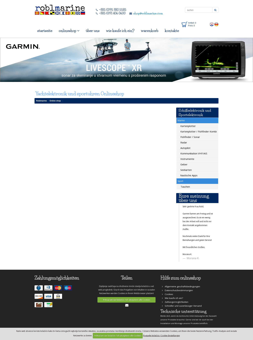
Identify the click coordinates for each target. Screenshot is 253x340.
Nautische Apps (188, 175)
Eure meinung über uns (194, 198)
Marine (181, 120)
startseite (44, 31)
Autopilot (185, 148)
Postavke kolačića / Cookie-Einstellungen (161, 335)
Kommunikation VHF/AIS (193, 153)
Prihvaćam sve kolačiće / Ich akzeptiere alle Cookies (126, 299)
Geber (183, 164)
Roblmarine (41, 101)
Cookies (167, 294)
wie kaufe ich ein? (120, 31)
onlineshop (69, 31)
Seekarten (186, 169)
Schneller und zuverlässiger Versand (182, 305)
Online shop (55, 101)
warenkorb (149, 31)
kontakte (172, 31)
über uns (93, 31)
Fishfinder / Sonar (190, 137)
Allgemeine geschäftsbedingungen (181, 286)
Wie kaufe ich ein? (172, 298)
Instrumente (187, 158)
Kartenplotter (188, 126)
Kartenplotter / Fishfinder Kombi (198, 131)
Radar (183, 142)
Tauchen (185, 186)
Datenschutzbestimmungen (177, 290)
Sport (180, 181)
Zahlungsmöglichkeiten (175, 301)
